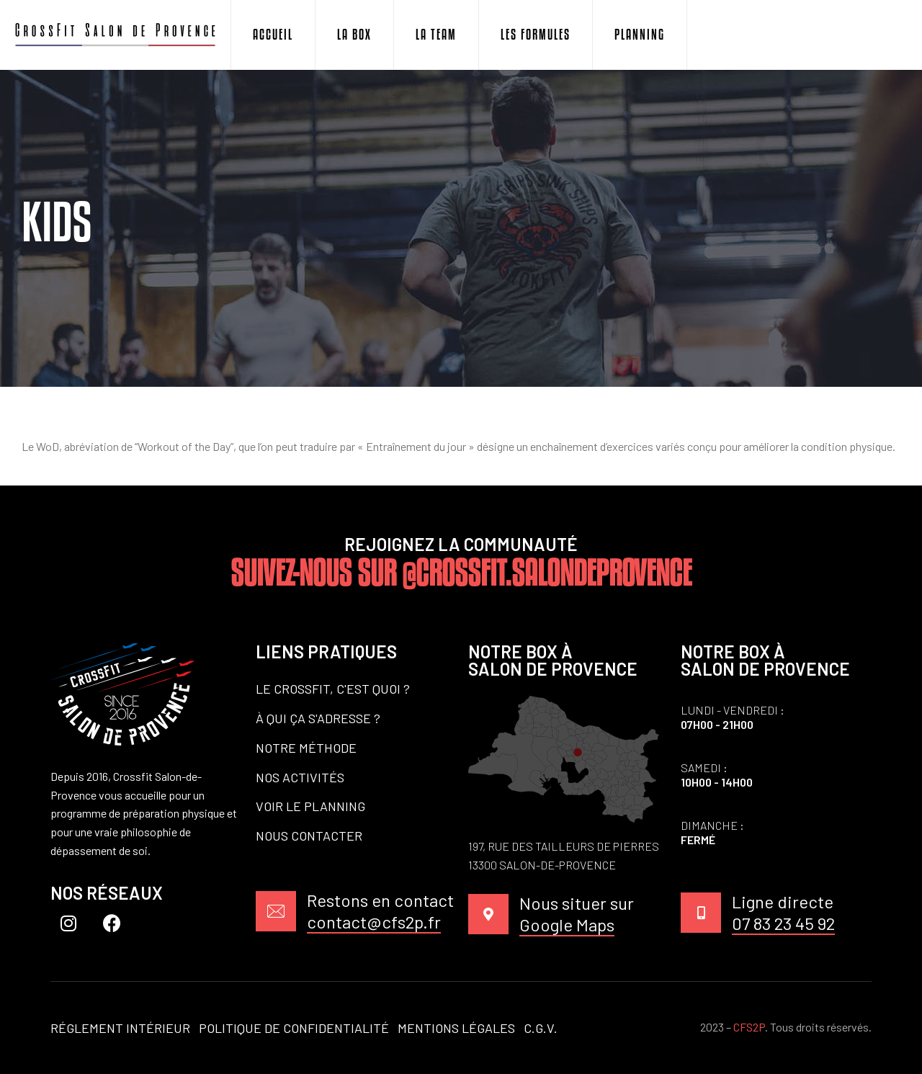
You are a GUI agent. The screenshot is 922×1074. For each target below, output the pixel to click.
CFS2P (749, 1027)
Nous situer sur (576, 914)
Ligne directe (783, 913)
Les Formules (535, 34)
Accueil (273, 34)
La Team (436, 34)
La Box (354, 34)
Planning (639, 34)
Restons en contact (380, 912)
